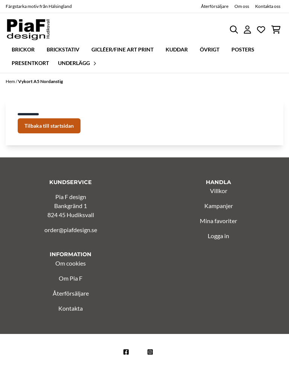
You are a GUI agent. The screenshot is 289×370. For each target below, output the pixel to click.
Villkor (218, 190)
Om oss (241, 6)
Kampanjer (218, 205)
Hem (11, 81)
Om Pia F (70, 278)
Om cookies (70, 263)
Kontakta (70, 308)
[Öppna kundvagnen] (275, 30)
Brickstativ (63, 49)
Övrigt (209, 49)
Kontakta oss (267, 6)
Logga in (218, 235)
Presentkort (30, 63)
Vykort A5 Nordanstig (40, 81)
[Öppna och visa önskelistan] (261, 30)
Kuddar (177, 49)
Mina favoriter (218, 220)
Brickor (23, 49)
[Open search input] (234, 30)
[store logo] (28, 29)
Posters (242, 49)
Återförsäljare (214, 6)
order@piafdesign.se (70, 229)
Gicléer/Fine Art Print (122, 49)
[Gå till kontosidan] (247, 30)
